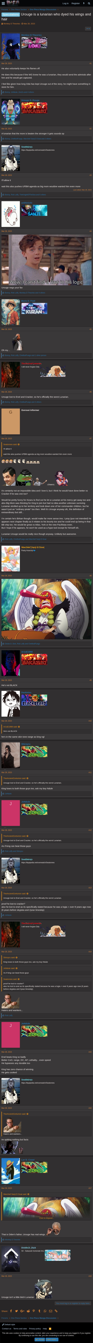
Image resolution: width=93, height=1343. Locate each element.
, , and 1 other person (25, 355)
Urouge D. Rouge (30, 100)
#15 (90, 1052)
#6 (91, 392)
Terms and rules (20, 1329)
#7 (91, 439)
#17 (90, 1188)
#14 (90, 952)
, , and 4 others (19, 92)
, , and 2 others (28, 139)
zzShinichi (26, 202)
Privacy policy (35, 1329)
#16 (90, 1108)
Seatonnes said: (10, 444)
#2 (91, 129)
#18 (90, 1276)
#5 (91, 329)
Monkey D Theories (11, 24)
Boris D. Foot (28, 301)
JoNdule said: (9, 968)
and (14, 851)
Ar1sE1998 (27, 652)
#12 (90, 830)
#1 (91, 63)
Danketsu (26, 692)
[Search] (89, 3)
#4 (91, 231)
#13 (90, 888)
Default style (8, 1324)
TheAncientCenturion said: (14, 778)
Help (45, 1329)
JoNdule (25, 801)
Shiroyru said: (9, 957)
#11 (90, 772)
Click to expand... (46, 1218)
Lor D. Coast (27, 1159)
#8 (91, 576)
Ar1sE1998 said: (10, 727)
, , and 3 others (23, 402)
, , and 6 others (25, 195)
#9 (91, 680)
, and (25, 539)
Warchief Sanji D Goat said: (15, 1194)
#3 (91, 175)
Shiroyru (25, 744)
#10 (90, 721)
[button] (3, 3)
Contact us (6, 1329)
